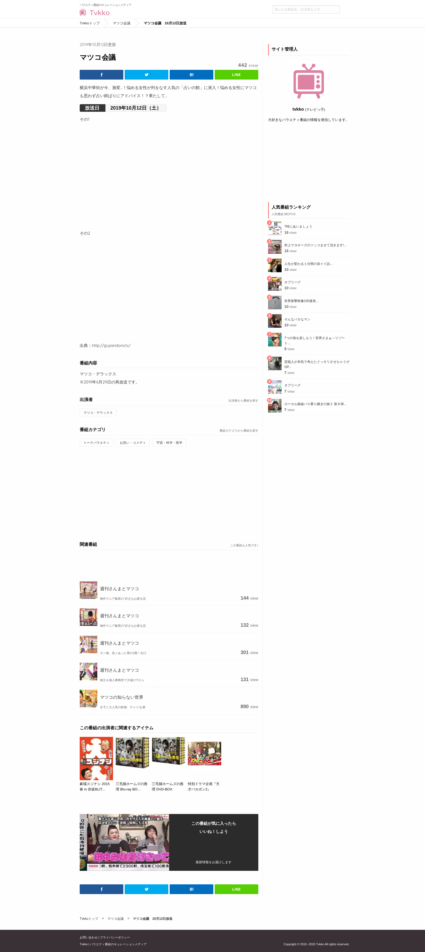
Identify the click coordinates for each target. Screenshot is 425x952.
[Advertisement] (169, 493)
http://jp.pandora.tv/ (111, 345)
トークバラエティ (96, 443)
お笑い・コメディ (133, 443)
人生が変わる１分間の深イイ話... (308, 264)
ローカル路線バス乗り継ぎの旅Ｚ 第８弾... (315, 404)
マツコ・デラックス (98, 413)
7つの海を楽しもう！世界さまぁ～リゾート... (314, 340)
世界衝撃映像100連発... (301, 301)
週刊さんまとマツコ (119, 588)
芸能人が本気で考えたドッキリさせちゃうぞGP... (316, 364)
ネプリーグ (292, 282)
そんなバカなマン (297, 319)
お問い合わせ (89, 937)
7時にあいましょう (298, 226)
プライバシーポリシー (115, 937)
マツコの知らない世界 (121, 697)
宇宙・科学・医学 (169, 443)
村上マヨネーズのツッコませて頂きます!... (315, 245)
